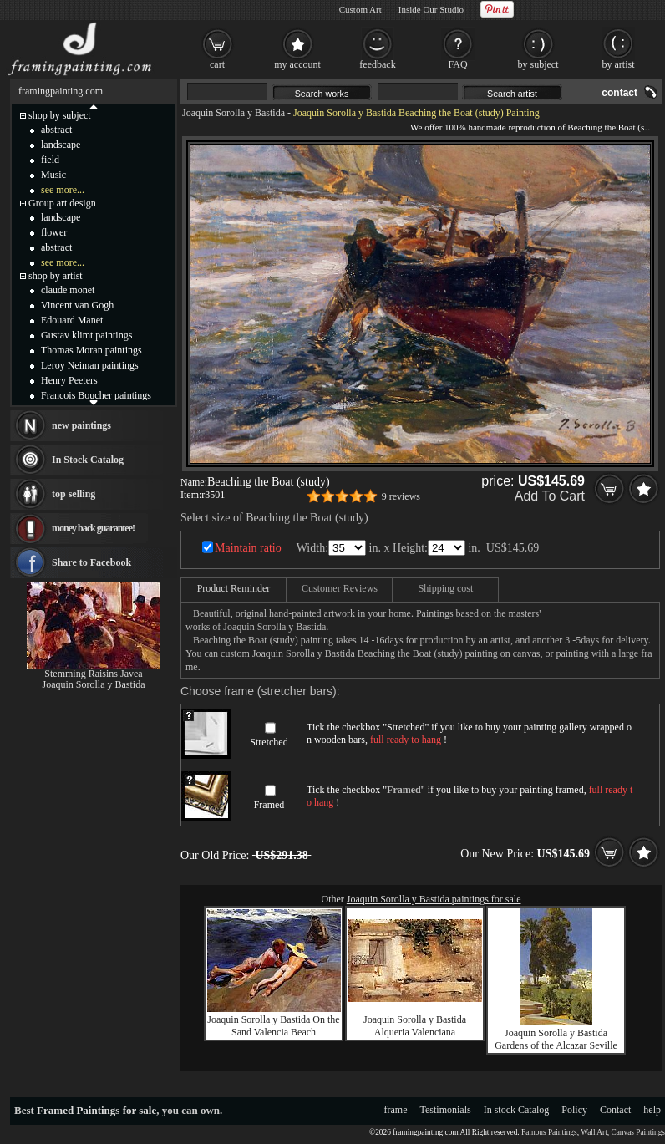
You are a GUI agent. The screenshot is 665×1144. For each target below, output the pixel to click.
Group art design (62, 203)
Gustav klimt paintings (86, 335)
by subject (538, 64)
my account (297, 64)
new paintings (81, 425)
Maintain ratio (248, 547)
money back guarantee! (93, 528)
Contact (615, 1110)
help (652, 1110)
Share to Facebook (91, 562)
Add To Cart (550, 496)
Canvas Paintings (638, 1132)
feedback (377, 64)
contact (619, 93)
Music (53, 174)
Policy (574, 1110)
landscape (60, 144)
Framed (269, 805)
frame (396, 1110)
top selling (73, 494)
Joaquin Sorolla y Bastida (233, 113)
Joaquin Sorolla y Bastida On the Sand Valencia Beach (273, 1026)
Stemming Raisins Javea (93, 673)
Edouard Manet (72, 320)
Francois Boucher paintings (96, 395)
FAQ (457, 64)
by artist (618, 64)
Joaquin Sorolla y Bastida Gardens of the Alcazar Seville (556, 1039)
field (50, 159)
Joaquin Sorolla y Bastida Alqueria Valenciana (414, 1026)
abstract (56, 129)
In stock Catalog (517, 1110)
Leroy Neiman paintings (90, 365)
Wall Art (594, 1132)
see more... (62, 190)
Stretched (268, 742)
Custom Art (360, 9)
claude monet (67, 290)
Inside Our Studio (431, 9)
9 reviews (401, 496)
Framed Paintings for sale (96, 1110)
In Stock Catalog (88, 459)
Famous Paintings (549, 1132)
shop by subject (59, 115)
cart (217, 64)
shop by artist (55, 276)
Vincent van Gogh (77, 305)
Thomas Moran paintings (91, 350)
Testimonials (445, 1110)
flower (54, 232)
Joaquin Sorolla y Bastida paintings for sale (434, 899)
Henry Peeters (69, 380)
